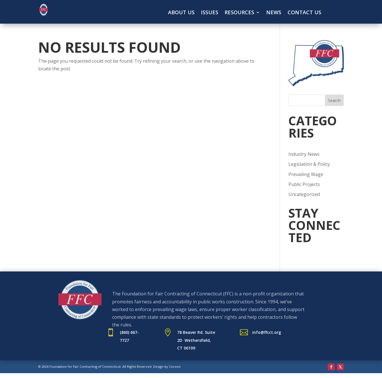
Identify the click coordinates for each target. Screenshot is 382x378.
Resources (239, 13)
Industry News (304, 154)
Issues (209, 13)
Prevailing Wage (305, 174)
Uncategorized (304, 194)
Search (334, 100)
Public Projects (304, 184)
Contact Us (304, 13)
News (273, 13)
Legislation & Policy (309, 164)
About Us (181, 13)
